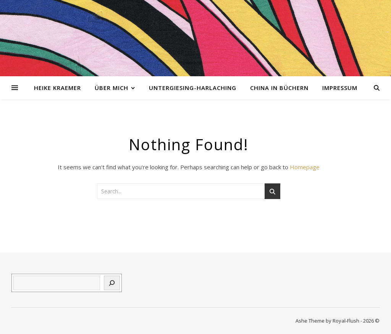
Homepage (305, 167)
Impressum (339, 88)
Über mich (111, 88)
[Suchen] (112, 283)
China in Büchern (279, 88)
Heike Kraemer (57, 88)
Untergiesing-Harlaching (192, 88)
